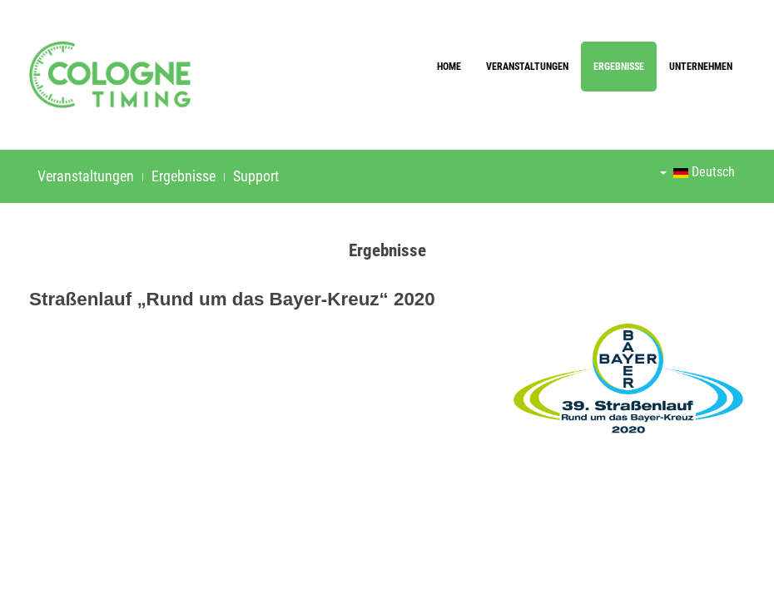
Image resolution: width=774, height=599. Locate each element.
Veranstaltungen (527, 66)
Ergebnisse (618, 66)
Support (256, 176)
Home (449, 66)
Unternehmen (700, 66)
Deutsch (697, 172)
